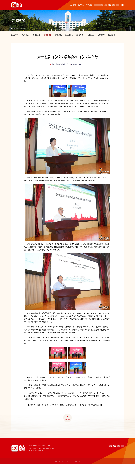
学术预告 (58, 34)
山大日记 (69, 34)
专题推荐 (101, 34)
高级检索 (89, 5)
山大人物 (79, 34)
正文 (28, 28)
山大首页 (73, 5)
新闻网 (16, 28)
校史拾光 (111, 34)
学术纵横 (22, 28)
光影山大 (90, 34)
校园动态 (25, 34)
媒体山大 (36, 34)
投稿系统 (81, 5)
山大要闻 (14, 34)
